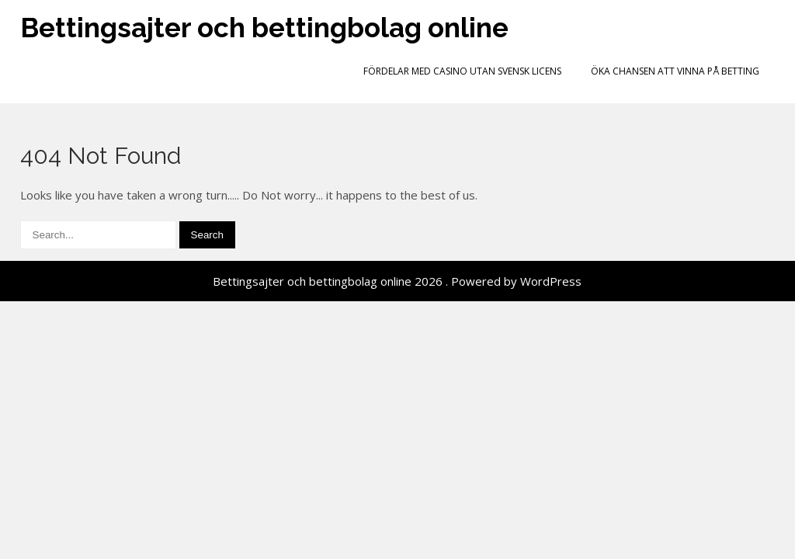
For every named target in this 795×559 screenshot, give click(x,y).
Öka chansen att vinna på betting (675, 71)
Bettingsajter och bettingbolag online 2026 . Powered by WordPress (397, 281)
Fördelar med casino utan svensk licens (462, 71)
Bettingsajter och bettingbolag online (264, 27)
